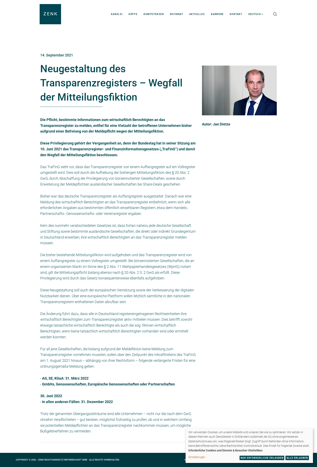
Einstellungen (196, 457)
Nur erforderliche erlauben (262, 457)
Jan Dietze (221, 124)
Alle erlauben (297, 457)
